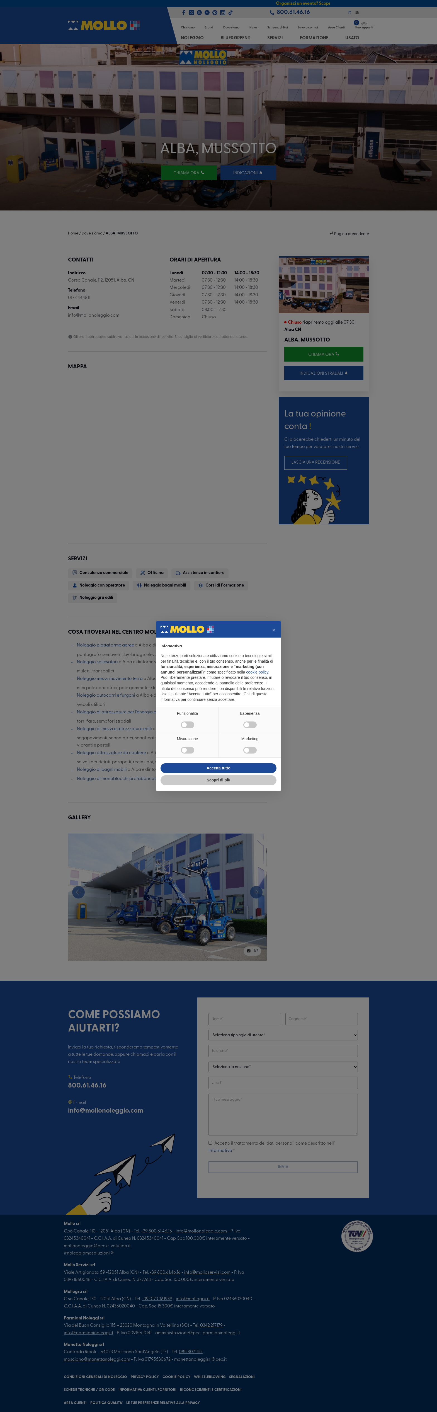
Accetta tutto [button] (218, 768)
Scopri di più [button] (218, 780)
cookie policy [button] (257, 672)
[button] (273, 630)
